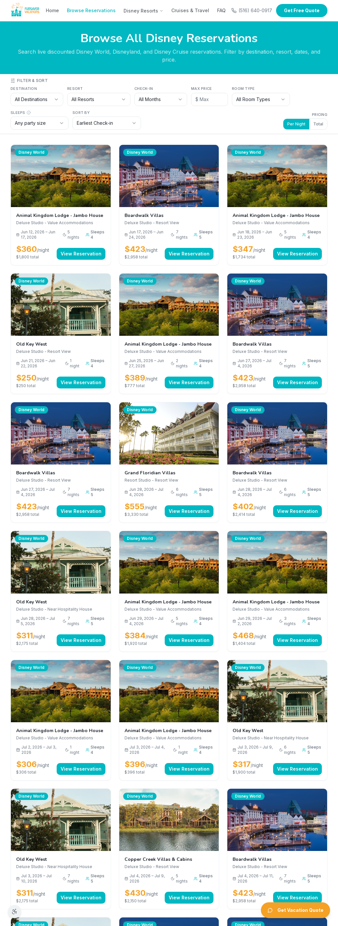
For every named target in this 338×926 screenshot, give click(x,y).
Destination (24, 88)
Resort (75, 88)
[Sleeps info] (29, 113)
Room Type (243, 88)
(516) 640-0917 (251, 10)
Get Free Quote (302, 10)
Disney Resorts (143, 10)
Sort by (81, 112)
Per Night (296, 123)
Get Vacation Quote (296, 910)
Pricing (319, 114)
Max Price (201, 88)
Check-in (143, 88)
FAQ (221, 10)
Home (52, 10)
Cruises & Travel (190, 10)
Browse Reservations (91, 10)
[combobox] (37, 99)
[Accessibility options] (14, 911)
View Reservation (81, 253)
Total (318, 123)
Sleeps (21, 112)
